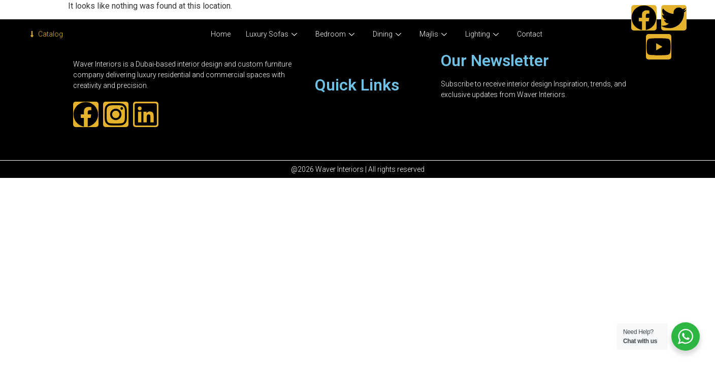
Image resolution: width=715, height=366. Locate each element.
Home (221, 34)
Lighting (482, 34)
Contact (529, 34)
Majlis (433, 34)
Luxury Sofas (271, 34)
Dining (387, 34)
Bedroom (334, 34)
